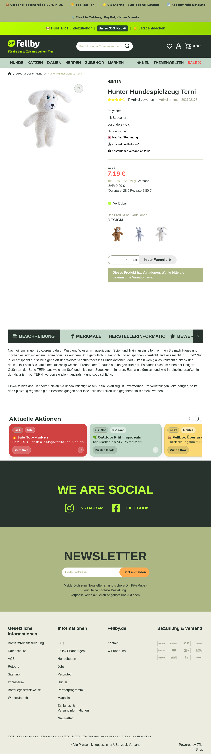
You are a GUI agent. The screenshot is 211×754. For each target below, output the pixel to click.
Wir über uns (117, 651)
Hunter (62, 682)
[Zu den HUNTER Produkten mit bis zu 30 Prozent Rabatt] (105, 28)
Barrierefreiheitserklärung (26, 643)
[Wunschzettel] (169, 46)
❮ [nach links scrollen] (189, 418)
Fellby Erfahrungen (71, 651)
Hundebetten (67, 658)
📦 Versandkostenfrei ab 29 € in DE (34, 5)
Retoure (13, 666)
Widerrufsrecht (18, 698)
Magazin (64, 698)
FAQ (61, 643)
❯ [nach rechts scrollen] (198, 418)
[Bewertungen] (131, 99)
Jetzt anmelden (134, 572)
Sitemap (14, 674)
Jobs (61, 666)
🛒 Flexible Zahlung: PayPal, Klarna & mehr (105, 17)
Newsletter (65, 718)
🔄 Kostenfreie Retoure (186, 5)
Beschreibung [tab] (34, 336)
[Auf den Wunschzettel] (78, 88)
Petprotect (65, 674)
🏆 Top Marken (83, 5)
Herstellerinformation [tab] (139, 336)
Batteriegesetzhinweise (24, 690)
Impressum (16, 682)
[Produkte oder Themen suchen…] (99, 46)
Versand (144, 181)
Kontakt (113, 643)
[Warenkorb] (193, 46)
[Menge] (120, 259)
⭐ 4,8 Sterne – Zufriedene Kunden (131, 5)
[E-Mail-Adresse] (92, 572)
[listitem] (48, 440)
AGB (11, 658)
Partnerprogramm (70, 690)
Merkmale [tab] (86, 336)
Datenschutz (17, 651)
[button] (178, 46)
